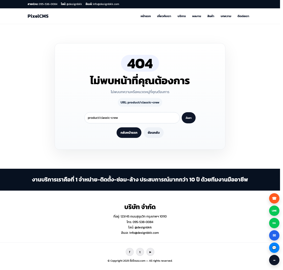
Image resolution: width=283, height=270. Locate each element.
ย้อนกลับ (154, 132)
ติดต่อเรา (243, 16)
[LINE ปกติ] (274, 211)
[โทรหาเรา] (274, 198)
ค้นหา (189, 118)
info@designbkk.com (144, 232)
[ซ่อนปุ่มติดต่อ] (274, 260)
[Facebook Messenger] (274, 248)
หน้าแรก (146, 16)
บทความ (226, 16)
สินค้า (210, 16)
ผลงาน (196, 16)
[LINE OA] (274, 223)
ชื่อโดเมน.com (137, 261)
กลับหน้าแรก (129, 132)
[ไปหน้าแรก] (38, 16)
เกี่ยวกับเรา (164, 16)
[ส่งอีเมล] (274, 235)
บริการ (182, 16)
